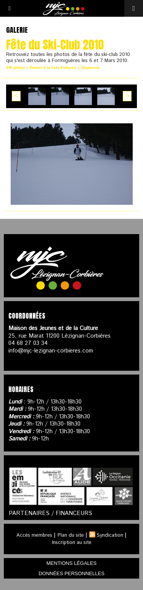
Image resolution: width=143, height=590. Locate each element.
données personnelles (71, 573)
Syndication (110, 535)
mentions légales (71, 563)
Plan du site (71, 535)
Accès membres (34, 535)
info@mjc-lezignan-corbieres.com (50, 351)
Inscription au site (72, 542)
